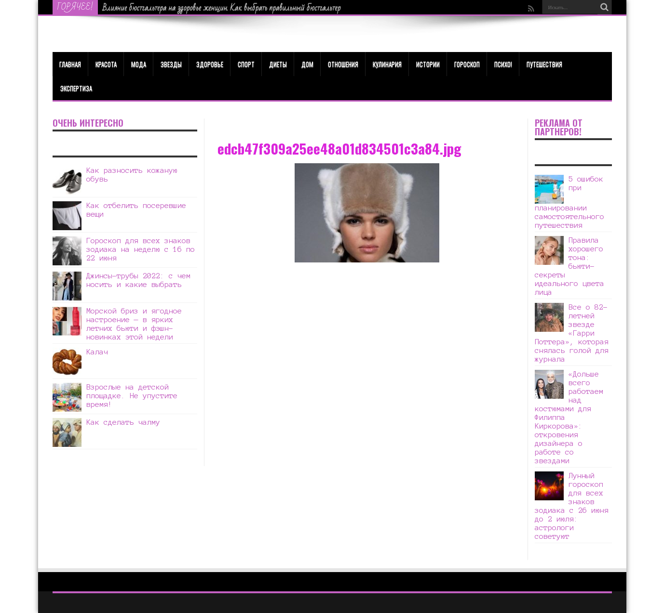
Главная (70, 64)
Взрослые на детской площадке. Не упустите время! (131, 395)
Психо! (503, 64)
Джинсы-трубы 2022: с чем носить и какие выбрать (138, 280)
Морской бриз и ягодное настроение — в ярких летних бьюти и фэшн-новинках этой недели (134, 324)
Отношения (343, 64)
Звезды (171, 64)
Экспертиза (76, 88)
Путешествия (544, 64)
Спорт (246, 64)
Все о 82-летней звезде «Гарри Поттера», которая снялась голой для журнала (572, 333)
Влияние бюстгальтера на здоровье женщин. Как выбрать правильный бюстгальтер (222, 7)
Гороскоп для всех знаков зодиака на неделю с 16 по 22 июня (140, 249)
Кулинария (387, 64)
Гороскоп (467, 64)
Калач (97, 352)
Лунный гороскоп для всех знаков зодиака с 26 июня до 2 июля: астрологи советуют (572, 505)
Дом (307, 64)
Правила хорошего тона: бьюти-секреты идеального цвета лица (569, 266)
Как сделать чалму (123, 422)
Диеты (278, 64)
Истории (428, 64)
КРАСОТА (106, 64)
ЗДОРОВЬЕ (209, 64)
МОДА (138, 64)
